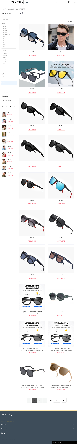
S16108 (32, 163)
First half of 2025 (6, 34)
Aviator (4, 57)
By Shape (4, 50)
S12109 (32, 200)
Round (4, 67)
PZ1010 (32, 88)
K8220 (9, 126)
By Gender (4, 73)
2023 (4, 38)
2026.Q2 (5, 26)
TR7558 (32, 51)
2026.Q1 (5, 28)
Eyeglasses (5, 96)
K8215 (9, 159)
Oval (4, 63)
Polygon (4, 61)
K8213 (9, 173)
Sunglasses (8, 9)
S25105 (61, 88)
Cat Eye (4, 69)
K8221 (9, 119)
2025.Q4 (5, 30)
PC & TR (22, 9)
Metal (4, 88)
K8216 (9, 153)
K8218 (9, 139)
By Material (16, 9)
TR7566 (61, 311)
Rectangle (5, 53)
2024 (4, 36)
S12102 (61, 200)
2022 (4, 40)
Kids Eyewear (6, 100)
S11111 (61, 237)
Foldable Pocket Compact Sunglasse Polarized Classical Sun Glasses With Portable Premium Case (61, 387)
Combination (5, 92)
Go (64, 400)
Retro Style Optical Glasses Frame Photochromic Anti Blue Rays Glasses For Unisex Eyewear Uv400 (32, 350)
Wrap (4, 65)
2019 (4, 46)
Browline (5, 55)
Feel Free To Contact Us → (8, 421)
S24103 (32, 126)
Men (4, 77)
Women (4, 79)
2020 (4, 44)
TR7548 (32, 274)
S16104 (61, 163)
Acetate (4, 90)
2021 (4, 42)
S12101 (32, 237)
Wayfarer (5, 59)
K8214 (9, 166)
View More (10, 115)
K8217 (9, 146)
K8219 (9, 132)
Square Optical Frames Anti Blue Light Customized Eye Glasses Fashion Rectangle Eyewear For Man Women (32, 387)
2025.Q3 (5, 32)
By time (3, 23)
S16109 (61, 126)
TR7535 (61, 274)
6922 (61, 51)
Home (3, 9)
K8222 (9, 112)
